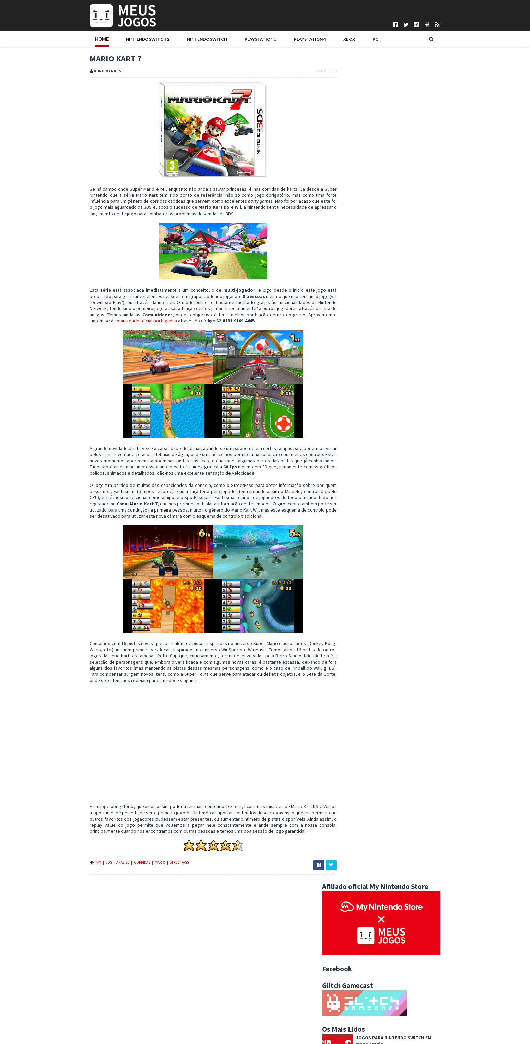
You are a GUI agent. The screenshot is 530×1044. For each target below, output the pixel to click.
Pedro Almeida (218, 1028)
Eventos (418, 610)
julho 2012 (359, 800)
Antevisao (415, 599)
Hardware (348, 621)
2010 (348, 941)
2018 (348, 718)
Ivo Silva (211, 1012)
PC (332, 39)
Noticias (386, 632)
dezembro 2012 (365, 766)
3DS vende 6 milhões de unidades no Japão (391, 852)
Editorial (393, 610)
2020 (348, 704)
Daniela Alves (216, 989)
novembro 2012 (365, 773)
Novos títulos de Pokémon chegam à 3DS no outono (400, 859)
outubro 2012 (363, 779)
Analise (109, 875)
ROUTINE (379, 301)
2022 (348, 690)
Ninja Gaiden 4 (386, 331)
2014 (348, 745)
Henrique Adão (218, 1006)
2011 (348, 933)
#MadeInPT (349, 599)
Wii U (425, 643)
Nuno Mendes (217, 1017)
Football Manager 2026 (397, 241)
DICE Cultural (215, 994)
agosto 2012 (362, 793)
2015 (348, 738)
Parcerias (85, 994)
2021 (348, 697)
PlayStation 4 (278, 39)
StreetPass (165, 875)
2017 (348, 725)
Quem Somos (89, 983)
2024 (348, 677)
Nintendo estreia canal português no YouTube (393, 821)
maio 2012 (359, 814)
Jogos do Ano (397, 621)
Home (88, 39)
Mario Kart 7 (360, 873)
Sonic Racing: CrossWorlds (402, 481)
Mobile (346, 632)
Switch (380, 643)
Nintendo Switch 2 (128, 39)
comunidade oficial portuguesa (174, 322)
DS (373, 610)
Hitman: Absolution (393, 271)
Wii (410, 643)
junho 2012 (360, 807)
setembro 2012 (365, 786)
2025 (348, 670)
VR (397, 643)
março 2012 (361, 913)
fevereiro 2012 (364, 920)
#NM (84, 875)
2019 (348, 711)
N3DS (365, 632)
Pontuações (88, 989)
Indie (371, 621)
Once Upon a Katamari (395, 451)
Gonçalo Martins (219, 1000)
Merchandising (432, 621)
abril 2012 (359, 906)
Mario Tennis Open (366, 866)
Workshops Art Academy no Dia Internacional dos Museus (397, 896)
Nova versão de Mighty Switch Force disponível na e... (398, 843)
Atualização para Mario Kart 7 (377, 880)
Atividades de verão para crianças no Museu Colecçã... (392, 830)
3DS (95, 875)
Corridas (128, 875)
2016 (348, 731)
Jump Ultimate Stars (368, 887)
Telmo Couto (216, 1034)
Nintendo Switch (184, 39)
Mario (146, 875)
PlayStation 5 (233, 39)
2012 (348, 759)
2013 (348, 752)
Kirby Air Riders (389, 421)
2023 (348, 683)
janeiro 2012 (361, 927)
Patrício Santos (218, 1023)
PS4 (419, 632)
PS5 (433, 632)
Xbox (312, 39)
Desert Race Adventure (397, 361)
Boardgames (351, 610)
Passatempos (352, 643)
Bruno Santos (217, 983)
